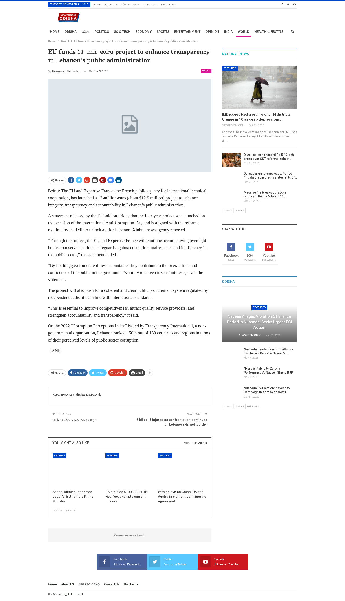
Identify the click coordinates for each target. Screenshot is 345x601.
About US (111, 4)
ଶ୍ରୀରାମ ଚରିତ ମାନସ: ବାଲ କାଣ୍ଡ (74, 420)
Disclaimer (168, 4)
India (228, 32)
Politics (102, 32)
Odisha (70, 32)
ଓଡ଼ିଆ (86, 32)
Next (70, 510)
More (259, 32)
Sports (163, 32)
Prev (58, 510)
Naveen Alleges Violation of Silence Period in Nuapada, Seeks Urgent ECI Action (259, 322)
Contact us (151, 4)
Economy (144, 32)
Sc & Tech (122, 32)
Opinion (212, 32)
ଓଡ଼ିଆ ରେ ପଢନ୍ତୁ (130, 4)
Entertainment (187, 32)
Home (98, 4)
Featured (59, 455)
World (243, 32)
